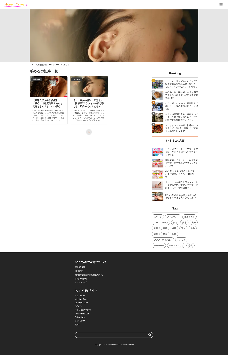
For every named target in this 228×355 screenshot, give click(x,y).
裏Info (77, 324)
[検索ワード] (114, 335)
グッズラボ (80, 321)
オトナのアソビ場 (83, 310)
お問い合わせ (81, 278)
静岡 (165, 234)
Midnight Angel (81, 299)
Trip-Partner (80, 296)
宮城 (165, 228)
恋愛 (190, 245)
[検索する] (150, 335)
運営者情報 (80, 267)
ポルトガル (189, 217)
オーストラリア (161, 222)
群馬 (192, 228)
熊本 (184, 222)
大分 (194, 222)
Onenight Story (81, 303)
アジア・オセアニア (163, 240)
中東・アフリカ (176, 245)
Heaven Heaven (82, 314)
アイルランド (173, 217)
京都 (156, 234)
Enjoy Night (80, 317)
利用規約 (79, 271)
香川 (156, 228)
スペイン (158, 217)
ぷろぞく (79, 306)
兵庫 (174, 228)
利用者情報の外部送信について (89, 275)
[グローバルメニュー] (221, 4)
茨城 (183, 228)
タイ (175, 222)
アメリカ (181, 240)
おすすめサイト (86, 290)
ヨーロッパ (159, 245)
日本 (174, 234)
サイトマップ (81, 282)
